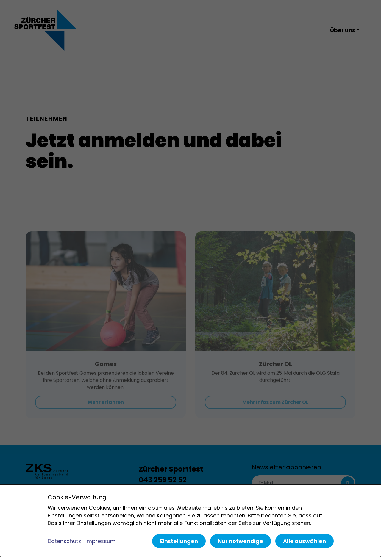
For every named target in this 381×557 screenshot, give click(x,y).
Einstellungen (179, 541)
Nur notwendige (240, 541)
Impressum (100, 541)
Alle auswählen (304, 541)
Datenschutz (64, 541)
